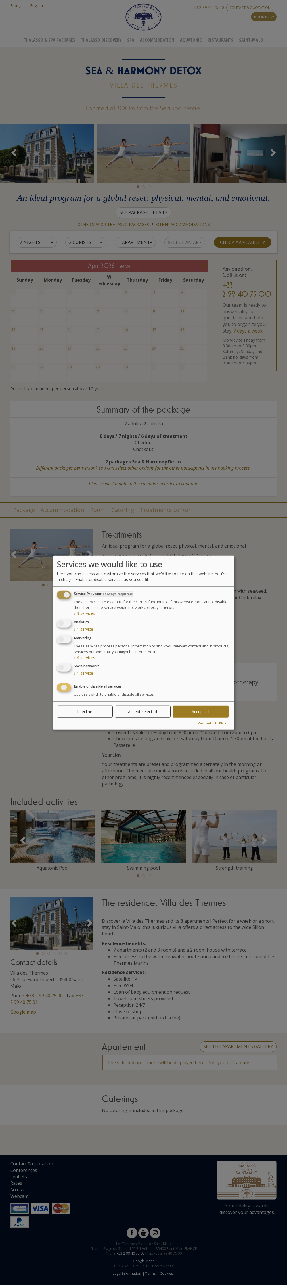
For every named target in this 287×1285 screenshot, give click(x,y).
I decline (84, 711)
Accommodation (157, 40)
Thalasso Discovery (101, 40)
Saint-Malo (251, 40)
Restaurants (220, 40)
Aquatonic (191, 40)
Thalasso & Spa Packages (49, 40)
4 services (84, 657)
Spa (130, 40)
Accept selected (142, 711)
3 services (84, 613)
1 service (83, 629)
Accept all (200, 711)
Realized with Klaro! (213, 723)
